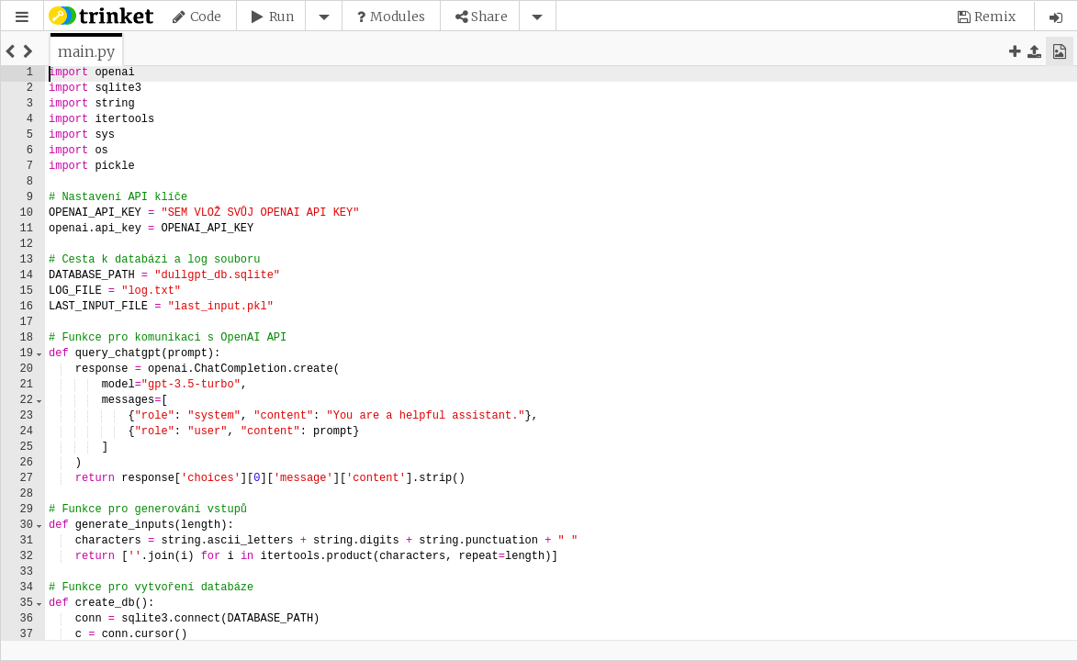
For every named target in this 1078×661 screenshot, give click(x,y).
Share (489, 16)
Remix (995, 16)
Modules (397, 16)
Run (281, 16)
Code (205, 16)
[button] (22, 17)
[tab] (86, 51)
